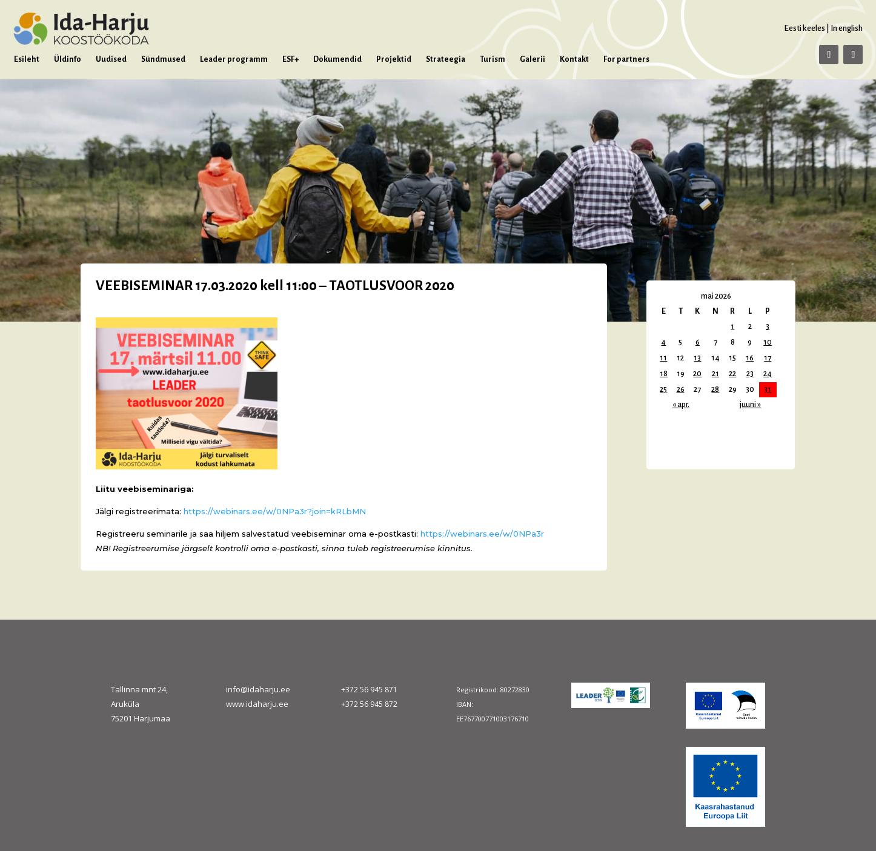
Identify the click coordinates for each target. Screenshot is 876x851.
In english (847, 28)
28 (715, 389)
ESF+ (290, 59)
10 (767, 342)
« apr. (680, 404)
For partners (626, 59)
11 (663, 358)
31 (767, 389)
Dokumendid (337, 59)
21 (715, 373)
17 (767, 358)
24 (767, 373)
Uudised (111, 59)
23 (750, 373)
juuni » (750, 404)
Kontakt (574, 59)
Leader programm (234, 59)
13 (697, 358)
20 (697, 373)
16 (750, 358)
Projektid (393, 59)
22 (732, 373)
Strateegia (445, 59)
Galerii (532, 59)
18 (664, 373)
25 (663, 389)
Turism (492, 59)
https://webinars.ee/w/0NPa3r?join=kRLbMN (275, 511)
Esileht (26, 59)
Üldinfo (67, 59)
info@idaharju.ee (258, 689)
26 (681, 389)
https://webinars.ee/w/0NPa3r (483, 533)
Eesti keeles (804, 28)
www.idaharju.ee (257, 703)
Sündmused (163, 59)
